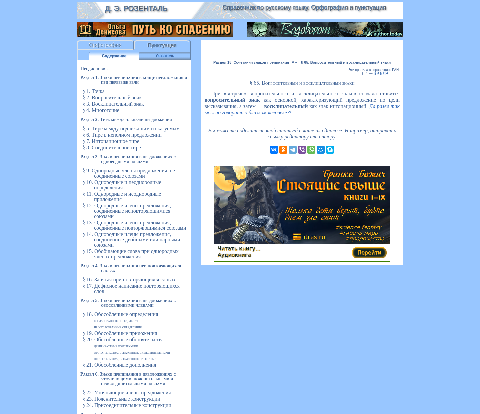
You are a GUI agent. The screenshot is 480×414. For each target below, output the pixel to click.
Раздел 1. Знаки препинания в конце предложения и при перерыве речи (133, 80)
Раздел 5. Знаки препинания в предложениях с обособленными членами (128, 303)
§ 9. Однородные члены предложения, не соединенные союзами (128, 173)
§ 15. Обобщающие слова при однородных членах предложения (130, 253)
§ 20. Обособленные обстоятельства (123, 339)
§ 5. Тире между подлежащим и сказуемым (131, 128)
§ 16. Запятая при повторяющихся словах (129, 279)
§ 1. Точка (93, 91)
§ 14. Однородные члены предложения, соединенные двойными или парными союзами (131, 239)
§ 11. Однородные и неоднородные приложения (121, 196)
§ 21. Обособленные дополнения (119, 365)
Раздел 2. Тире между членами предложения (126, 119)
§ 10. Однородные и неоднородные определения (121, 184)
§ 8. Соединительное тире (111, 147)
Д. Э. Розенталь (136, 8)
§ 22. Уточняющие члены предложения (126, 392)
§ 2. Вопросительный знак (112, 97)
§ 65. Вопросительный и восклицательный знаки (346, 62)
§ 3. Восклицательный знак (113, 104)
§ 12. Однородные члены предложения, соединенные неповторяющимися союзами (126, 211)
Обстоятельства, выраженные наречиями (125, 358)
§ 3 (376, 73)
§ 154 (384, 73)
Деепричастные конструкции (116, 346)
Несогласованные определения (118, 327)
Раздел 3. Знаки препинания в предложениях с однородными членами (128, 159)
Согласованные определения (116, 320)
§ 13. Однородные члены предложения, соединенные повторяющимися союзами (134, 225)
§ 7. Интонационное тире (110, 141)
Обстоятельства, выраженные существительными (132, 352)
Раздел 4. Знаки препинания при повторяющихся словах (130, 268)
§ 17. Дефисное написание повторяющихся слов (131, 288)
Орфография (105, 45)
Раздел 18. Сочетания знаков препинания (251, 62)
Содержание (114, 56)
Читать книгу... (239, 248)
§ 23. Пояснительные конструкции (121, 399)
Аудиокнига (234, 255)
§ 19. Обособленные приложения (119, 333)
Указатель (164, 55)
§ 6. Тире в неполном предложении (122, 135)
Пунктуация (161, 45)
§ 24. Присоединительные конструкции (126, 405)
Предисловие (94, 68)
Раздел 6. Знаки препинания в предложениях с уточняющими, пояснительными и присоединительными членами (128, 379)
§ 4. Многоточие (100, 110)
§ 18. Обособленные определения (120, 314)
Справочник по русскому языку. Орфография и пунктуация (304, 7)
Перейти (369, 252)
